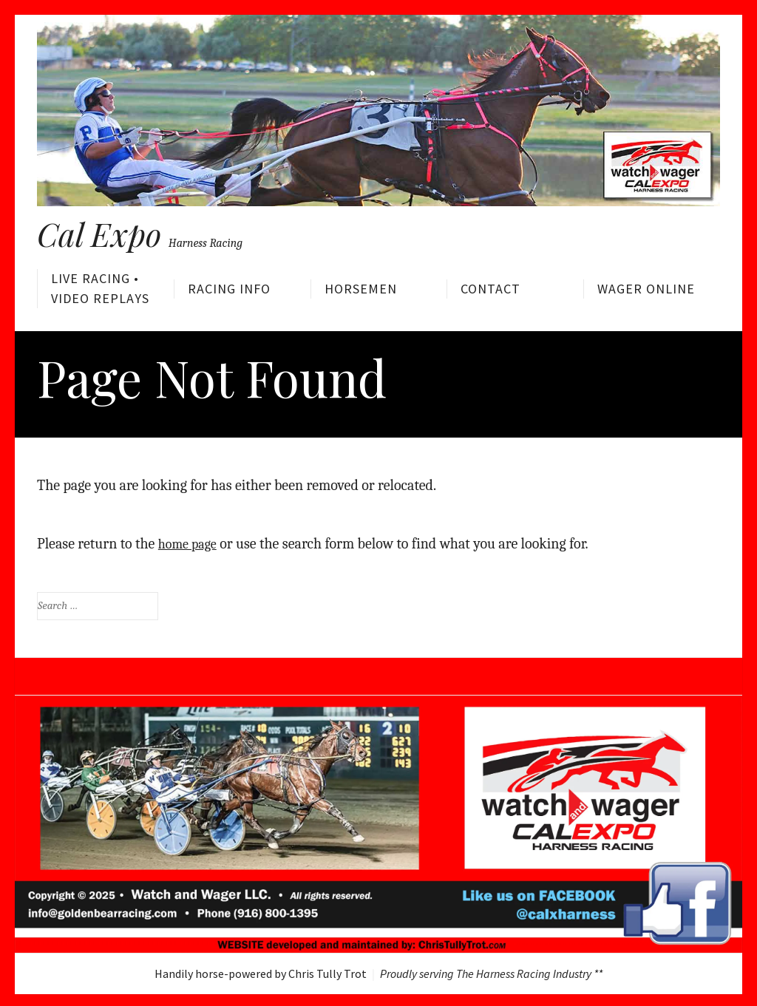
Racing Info (229, 288)
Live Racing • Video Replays (100, 288)
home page (190, 540)
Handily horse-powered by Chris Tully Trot (261, 970)
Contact (490, 288)
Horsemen (361, 288)
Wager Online (646, 288)
